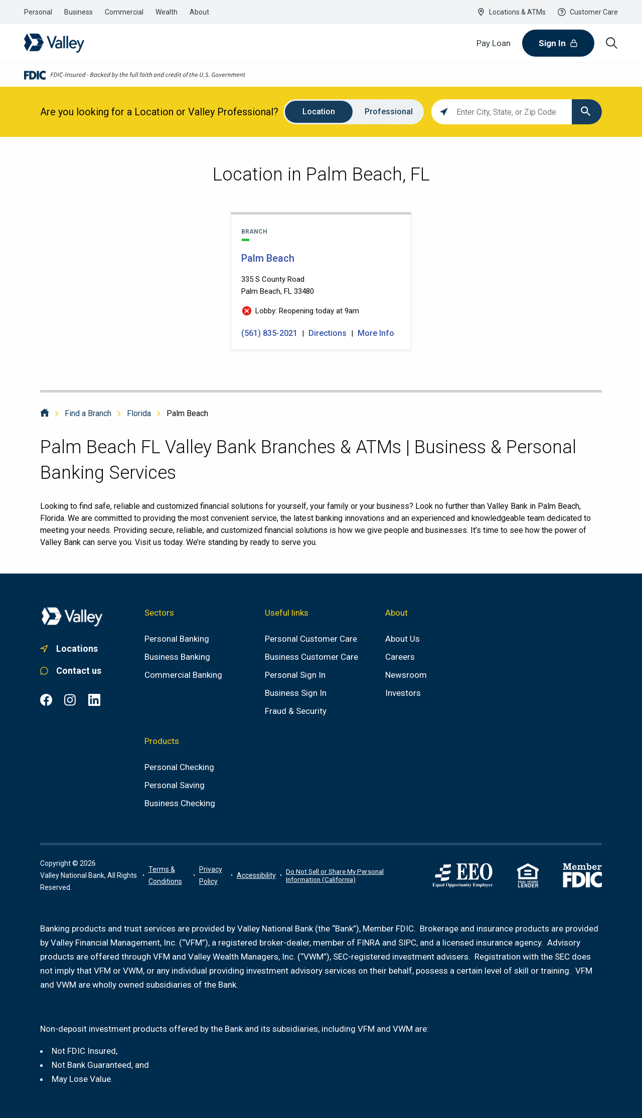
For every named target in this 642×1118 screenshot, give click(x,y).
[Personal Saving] (174, 785)
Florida (139, 413)
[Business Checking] (179, 803)
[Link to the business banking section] (78, 12)
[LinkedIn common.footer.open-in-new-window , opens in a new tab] (94, 700)
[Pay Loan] (493, 43)
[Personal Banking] (176, 639)
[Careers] (400, 657)
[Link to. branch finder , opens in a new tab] (72, 649)
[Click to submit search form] (587, 111)
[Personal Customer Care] (311, 639)
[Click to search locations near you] (443, 111)
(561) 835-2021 (270, 333)
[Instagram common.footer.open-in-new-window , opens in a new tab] (70, 700)
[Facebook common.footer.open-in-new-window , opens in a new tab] (46, 700)
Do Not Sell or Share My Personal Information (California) (335, 875)
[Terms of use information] (168, 875)
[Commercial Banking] (183, 675)
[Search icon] (612, 43)
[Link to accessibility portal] (256, 875)
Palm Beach (187, 413)
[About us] (402, 639)
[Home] (44, 413)
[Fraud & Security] (296, 711)
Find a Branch (88, 413)
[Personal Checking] (179, 767)
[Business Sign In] (296, 693)
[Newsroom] (406, 675)
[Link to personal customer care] (72, 671)
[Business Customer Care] (311, 657)
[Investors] (403, 693)
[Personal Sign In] (295, 675)
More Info (376, 333)
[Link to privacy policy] (213, 875)
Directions (327, 333)
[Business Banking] (177, 657)
